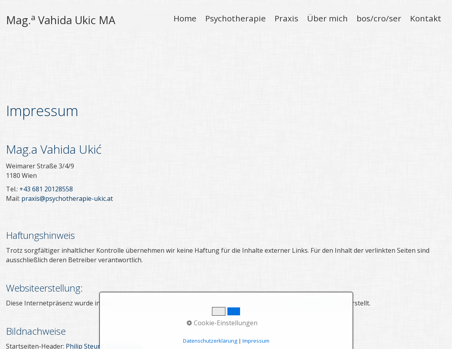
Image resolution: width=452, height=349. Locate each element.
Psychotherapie (235, 18)
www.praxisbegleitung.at (310, 252)
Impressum (93, 332)
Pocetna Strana (26, 332)
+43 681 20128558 (46, 137)
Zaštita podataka (136, 332)
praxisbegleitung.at (420, 332)
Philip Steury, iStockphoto (104, 295)
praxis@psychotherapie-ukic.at (67, 147)
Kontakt (425, 18)
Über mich (327, 18)
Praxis (286, 18)
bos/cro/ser (379, 18)
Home (185, 18)
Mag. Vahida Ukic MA (60, 20)
